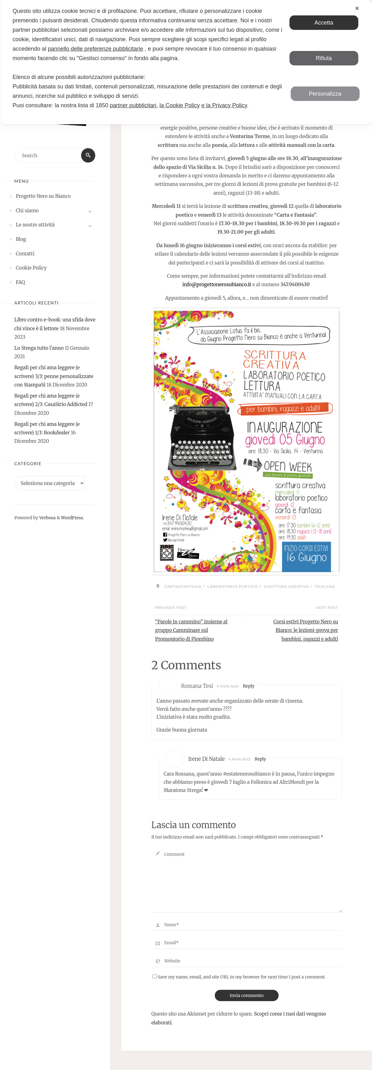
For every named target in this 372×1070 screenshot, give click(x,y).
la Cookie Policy (179, 105)
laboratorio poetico (233, 586)
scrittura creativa (286, 586)
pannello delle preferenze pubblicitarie (95, 49)
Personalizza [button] (325, 94)
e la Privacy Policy (224, 105)
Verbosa (46, 518)
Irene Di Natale (206, 759)
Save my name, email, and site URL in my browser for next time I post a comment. (239, 977)
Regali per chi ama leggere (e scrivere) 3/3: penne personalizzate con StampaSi (53, 376)
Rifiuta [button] (324, 58)
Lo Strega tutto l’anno (39, 348)
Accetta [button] (323, 23)
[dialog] (186, 62)
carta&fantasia (183, 586)
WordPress (72, 518)
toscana (325, 586)
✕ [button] (357, 8)
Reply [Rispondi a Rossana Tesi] (249, 686)
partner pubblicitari (133, 105)
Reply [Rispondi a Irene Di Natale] (260, 759)
